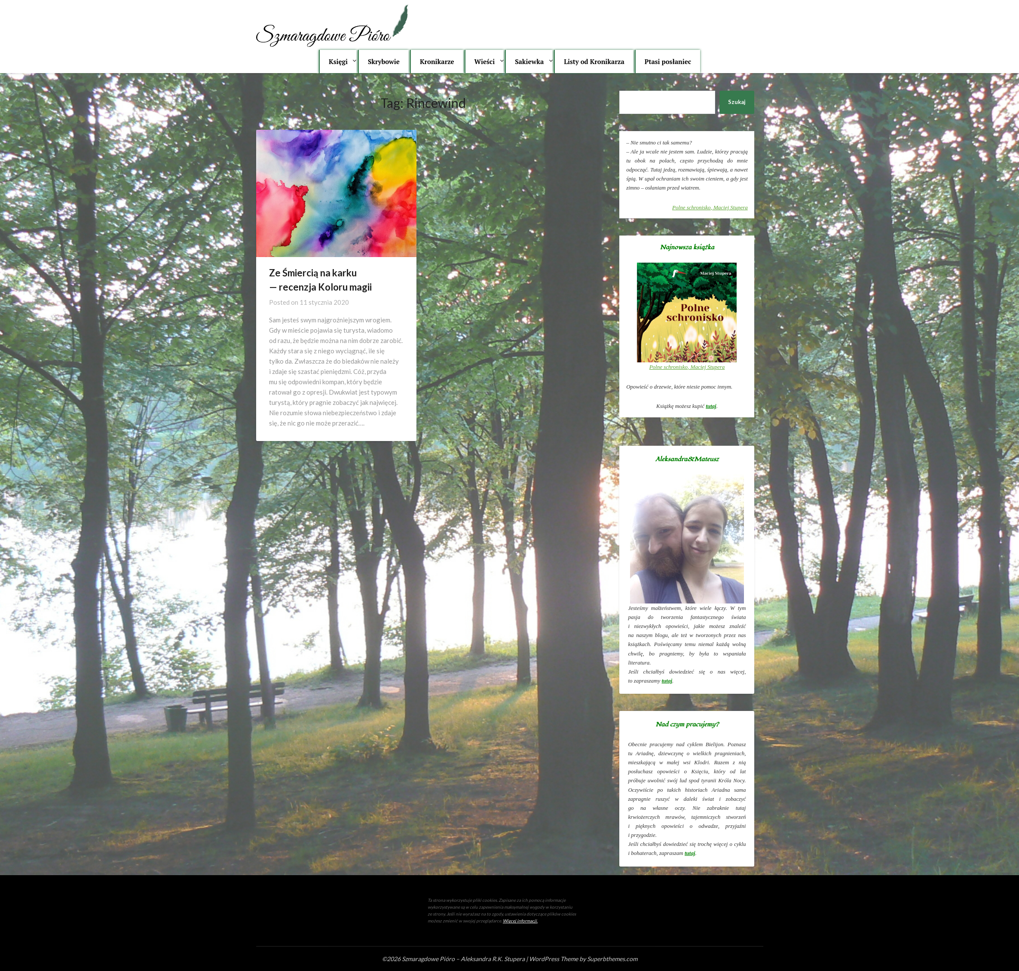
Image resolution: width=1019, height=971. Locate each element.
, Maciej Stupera (710, 207)
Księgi (338, 61)
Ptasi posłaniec (668, 61)
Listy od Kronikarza (594, 61)
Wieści (484, 61)
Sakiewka (529, 61)
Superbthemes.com (612, 958)
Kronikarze (437, 61)
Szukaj (737, 101)
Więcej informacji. (520, 920)
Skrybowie (384, 61)
